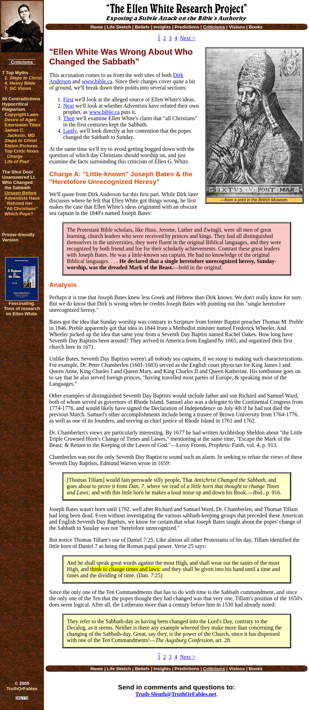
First (68, 99)
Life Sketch (119, 27)
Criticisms (21, 62)
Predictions (187, 27)
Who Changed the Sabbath (17, 185)
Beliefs (142, 27)
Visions (237, 27)
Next (68, 106)
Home (96, 27)
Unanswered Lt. (19, 177)
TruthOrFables (22, 688)
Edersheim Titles (23, 125)
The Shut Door (17, 172)
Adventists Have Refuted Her (22, 200)
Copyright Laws (22, 114)
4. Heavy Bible (20, 83)
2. (23, 77)
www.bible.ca (97, 81)
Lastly (70, 131)
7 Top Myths (15, 72)
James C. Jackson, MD (20, 133)
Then (69, 118)
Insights (162, 27)
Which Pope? (19, 213)
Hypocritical (15, 104)
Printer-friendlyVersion (18, 237)
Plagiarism (13, 109)
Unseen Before (21, 192)
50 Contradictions (21, 98)
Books (256, 27)
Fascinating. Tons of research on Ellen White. (22, 308)
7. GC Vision (18, 88)
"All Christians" (21, 208)
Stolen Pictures (21, 145)
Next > (187, 38)
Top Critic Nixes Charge (22, 153)
